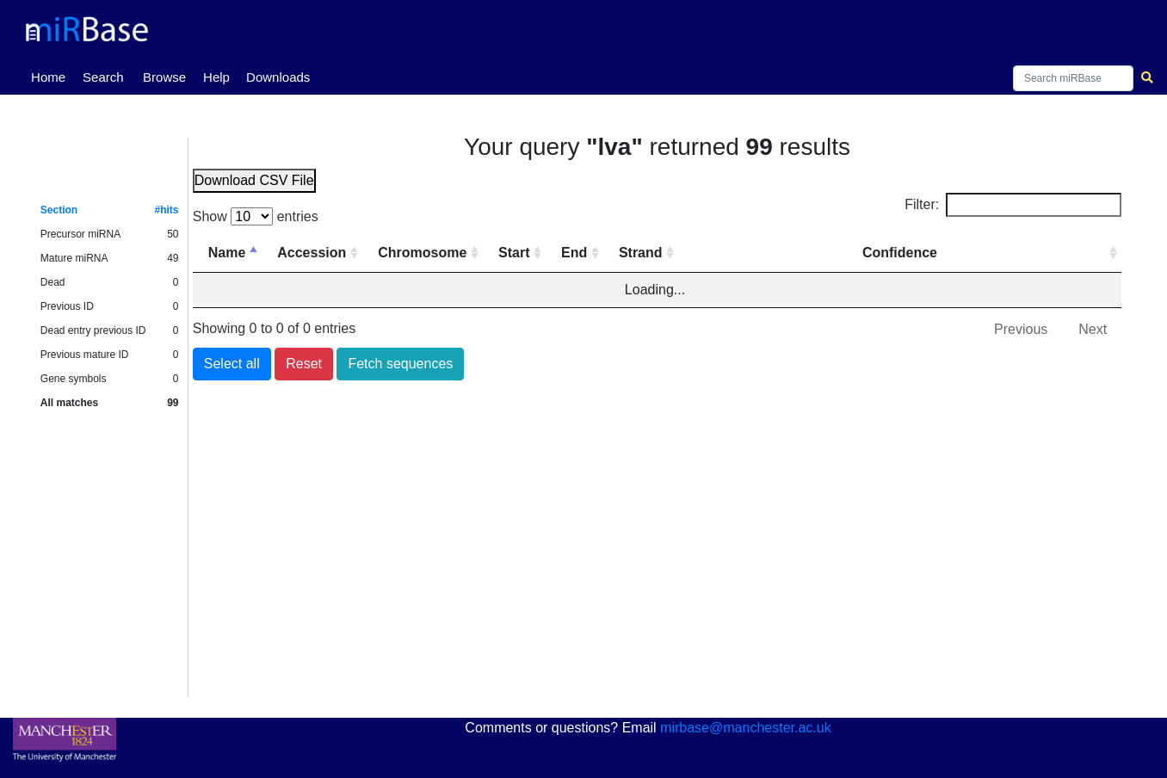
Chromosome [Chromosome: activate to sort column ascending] (422, 252)
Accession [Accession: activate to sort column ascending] (311, 252)
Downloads (278, 77)
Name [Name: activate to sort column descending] (227, 252)
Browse (164, 77)
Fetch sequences (400, 363)
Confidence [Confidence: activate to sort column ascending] (899, 252)
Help (216, 77)
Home (51, 75)
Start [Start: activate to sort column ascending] (513, 252)
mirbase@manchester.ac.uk (745, 727)
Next (1092, 329)
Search (103, 77)
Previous (1020, 329)
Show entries (255, 216)
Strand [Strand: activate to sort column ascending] (641, 252)
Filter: (1013, 205)
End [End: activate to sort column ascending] (574, 252)
